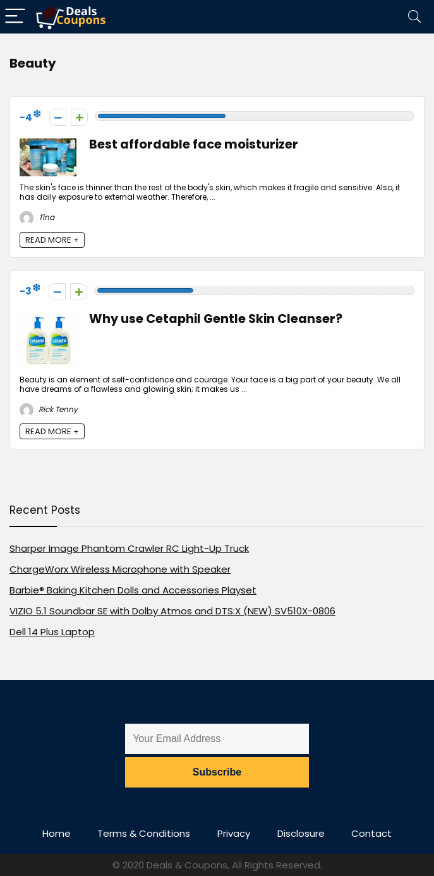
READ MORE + (52, 240)
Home (56, 833)
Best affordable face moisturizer (193, 144)
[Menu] (15, 16)
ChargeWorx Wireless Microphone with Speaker (120, 569)
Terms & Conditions (143, 833)
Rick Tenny (49, 409)
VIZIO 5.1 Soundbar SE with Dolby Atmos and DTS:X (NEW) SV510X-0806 (172, 610)
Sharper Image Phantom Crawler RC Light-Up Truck (129, 548)
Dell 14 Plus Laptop (52, 631)
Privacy (233, 833)
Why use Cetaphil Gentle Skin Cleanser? (215, 318)
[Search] (414, 16)
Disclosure (301, 833)
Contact (371, 833)
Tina (37, 217)
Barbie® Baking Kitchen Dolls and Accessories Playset (132, 590)
